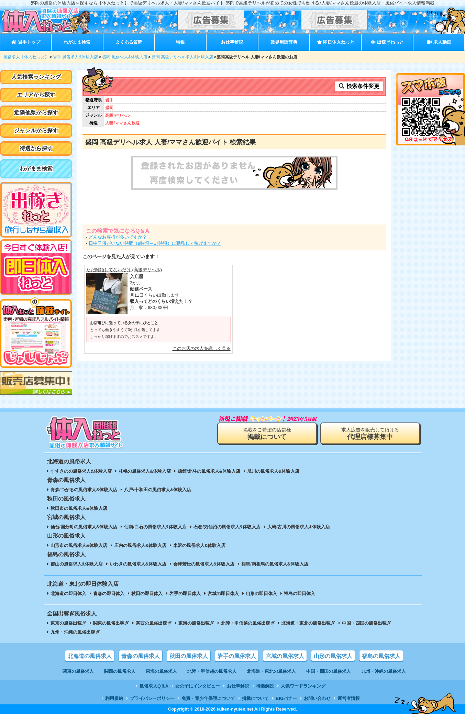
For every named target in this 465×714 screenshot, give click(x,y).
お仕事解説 (232, 42)
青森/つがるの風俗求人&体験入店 (84, 489)
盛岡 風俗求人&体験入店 (124, 57)
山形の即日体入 (261, 593)
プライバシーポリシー (152, 698)
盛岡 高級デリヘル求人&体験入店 (182, 57)
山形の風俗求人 (333, 656)
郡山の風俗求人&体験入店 (77, 564)
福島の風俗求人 (381, 656)
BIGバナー (286, 698)
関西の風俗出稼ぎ (153, 623)
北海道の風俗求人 (90, 656)
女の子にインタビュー (197, 686)
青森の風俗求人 (140, 656)
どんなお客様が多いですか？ (118, 237)
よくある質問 (128, 42)
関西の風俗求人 (119, 671)
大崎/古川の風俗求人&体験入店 (298, 526)
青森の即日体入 (108, 593)
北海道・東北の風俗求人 (271, 671)
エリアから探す (36, 95)
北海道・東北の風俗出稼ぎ (308, 623)
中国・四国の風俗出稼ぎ (366, 623)
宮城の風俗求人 (285, 656)
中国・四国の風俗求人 (328, 671)
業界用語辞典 (283, 42)
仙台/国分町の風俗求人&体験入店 (84, 526)
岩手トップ (25, 42)
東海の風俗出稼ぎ (196, 623)
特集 (180, 42)
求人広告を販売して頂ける (370, 433)
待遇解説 (265, 686)
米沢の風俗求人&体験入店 (199, 545)
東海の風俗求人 (161, 671)
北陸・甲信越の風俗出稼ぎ (248, 623)
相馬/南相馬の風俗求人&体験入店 (274, 564)
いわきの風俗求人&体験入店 (138, 564)
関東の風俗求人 (78, 671)
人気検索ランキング (36, 77)
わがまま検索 (77, 42)
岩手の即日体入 (185, 593)
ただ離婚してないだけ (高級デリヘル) (124, 269)
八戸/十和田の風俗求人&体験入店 (157, 489)
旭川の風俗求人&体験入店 (273, 471)
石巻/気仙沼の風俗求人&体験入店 (227, 526)
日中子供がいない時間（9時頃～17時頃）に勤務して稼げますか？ (155, 243)
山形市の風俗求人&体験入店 (79, 545)
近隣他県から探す (36, 113)
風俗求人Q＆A (154, 686)
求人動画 (439, 42)
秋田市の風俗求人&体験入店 (79, 508)
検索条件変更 (358, 86)
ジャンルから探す (36, 130)
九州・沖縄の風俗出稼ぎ (75, 632)
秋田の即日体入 (147, 593)
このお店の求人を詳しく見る (202, 348)
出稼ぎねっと (387, 42)
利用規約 (114, 698)
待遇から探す (36, 148)
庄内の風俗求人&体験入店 (140, 545)
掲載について (255, 698)
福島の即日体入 (299, 593)
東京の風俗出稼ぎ (68, 623)
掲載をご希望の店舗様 (267, 433)
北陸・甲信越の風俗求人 (211, 671)
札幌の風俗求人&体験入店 (145, 471)
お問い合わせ (317, 698)
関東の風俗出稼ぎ (111, 623)
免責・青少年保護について (208, 698)
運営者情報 (348, 698)
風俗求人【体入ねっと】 (26, 57)
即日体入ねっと (336, 42)
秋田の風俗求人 (188, 656)
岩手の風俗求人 (237, 656)
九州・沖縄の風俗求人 (383, 671)
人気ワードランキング (303, 686)
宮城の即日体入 (223, 593)
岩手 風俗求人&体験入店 (75, 57)
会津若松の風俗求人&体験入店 (203, 564)
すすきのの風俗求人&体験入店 (81, 471)
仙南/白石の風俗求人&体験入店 (155, 526)
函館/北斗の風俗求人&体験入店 (209, 471)
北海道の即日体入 (68, 593)
